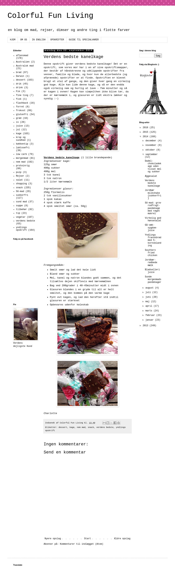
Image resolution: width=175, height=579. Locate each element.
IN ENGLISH (39, 39)
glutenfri (22, 114)
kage (72, 427)
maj (148, 301)
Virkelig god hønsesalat (153, 219)
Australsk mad (25, 66)
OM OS (23, 39)
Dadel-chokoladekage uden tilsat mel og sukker (153, 166)
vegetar (20, 217)
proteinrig (23, 165)
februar (150, 315)
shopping (21, 183)
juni (148, 297)
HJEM (12, 39)
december (151, 140)
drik (18, 84)
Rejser (20, 176)
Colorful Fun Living (50, 16)
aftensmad (22, 55)
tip (18, 213)
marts (149, 310)
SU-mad (20, 191)
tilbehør (21, 209)
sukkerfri (22, 195)
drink (19, 87)
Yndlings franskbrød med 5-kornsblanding (153, 240)
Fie (18, 91)
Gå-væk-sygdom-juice (151, 228)
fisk (18, 99)
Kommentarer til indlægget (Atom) (81, 544)
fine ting (22, 95)
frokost (20, 110)
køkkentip (22, 144)
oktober (150, 150)
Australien (23, 62)
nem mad (81, 427)
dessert (63, 427)
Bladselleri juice (152, 271)
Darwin (20, 76)
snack (91, 427)
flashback (22, 103)
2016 (146, 127)
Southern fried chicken (151, 253)
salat (19, 180)
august (150, 288)
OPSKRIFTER (57, 39)
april (149, 306)
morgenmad (22, 158)
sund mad (21, 201)
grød (18, 118)
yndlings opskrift (21, 228)
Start (87, 538)
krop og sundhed (20, 138)
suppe (19, 205)
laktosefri (23, 147)
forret (20, 106)
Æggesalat (151, 176)
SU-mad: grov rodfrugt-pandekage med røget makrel (153, 208)
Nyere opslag (53, 538)
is (17, 122)
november (151, 145)
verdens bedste (104, 427)
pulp (18, 172)
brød (18, 72)
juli (148, 292)
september (151, 154)
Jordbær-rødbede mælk (151, 263)
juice (19, 126)
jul (18, 129)
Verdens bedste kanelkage (152, 183)
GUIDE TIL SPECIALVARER (84, 39)
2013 (146, 325)
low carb (21, 154)
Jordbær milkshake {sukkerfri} (153, 194)
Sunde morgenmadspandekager (153, 280)
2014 (146, 136)
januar (150, 320)
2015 (146, 132)
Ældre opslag (122, 538)
